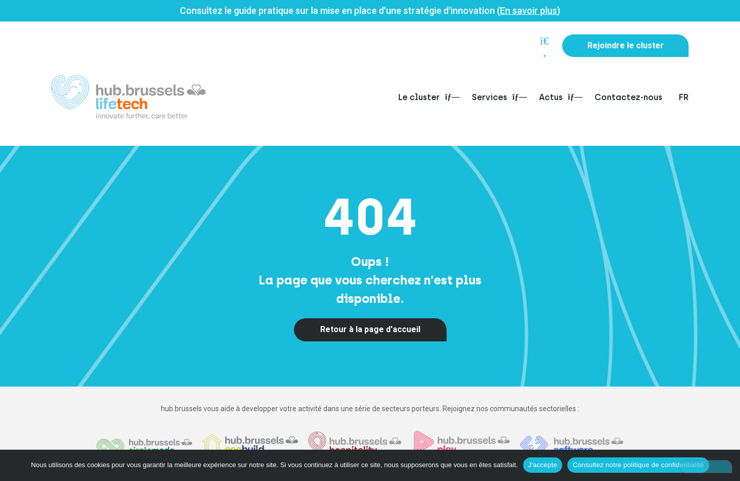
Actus (558, 97)
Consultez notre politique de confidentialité (638, 465)
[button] (541, 46)
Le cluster (426, 97)
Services (497, 97)
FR (684, 97)
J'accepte (543, 465)
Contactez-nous (628, 97)
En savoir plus (528, 10)
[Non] (705, 466)
